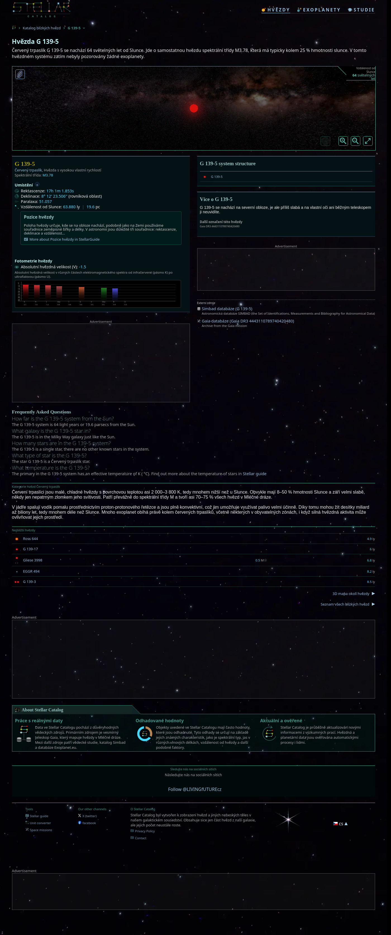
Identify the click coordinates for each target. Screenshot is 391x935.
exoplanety (319, 10)
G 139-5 (217, 176)
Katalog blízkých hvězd (42, 27)
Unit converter (38, 823)
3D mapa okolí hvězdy (351, 593)
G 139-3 (29, 581)
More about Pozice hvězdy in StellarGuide (62, 239)
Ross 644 (30, 538)
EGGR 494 (31, 571)
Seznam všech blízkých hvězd (345, 604)
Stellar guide (254, 473)
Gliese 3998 (32, 560)
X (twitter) (87, 816)
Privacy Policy (142, 831)
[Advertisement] (101, 363)
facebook (87, 823)
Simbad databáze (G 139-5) (227, 308)
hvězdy (275, 10)
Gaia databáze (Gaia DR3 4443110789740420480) (248, 321)
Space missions (38, 830)
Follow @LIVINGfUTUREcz (194, 789)
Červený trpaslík (28, 170)
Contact (138, 838)
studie (361, 10)
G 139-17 (30, 548)
